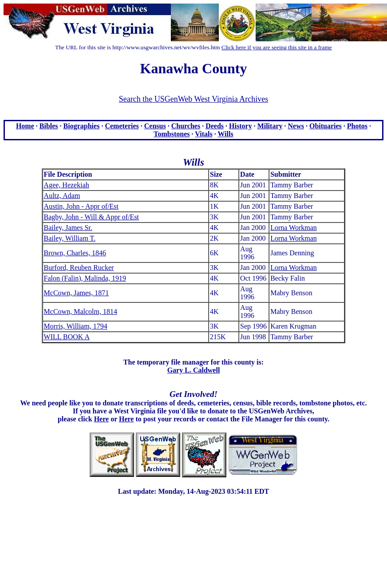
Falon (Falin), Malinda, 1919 (85, 278)
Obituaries (325, 126)
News (296, 126)
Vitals (203, 134)
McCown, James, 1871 (76, 293)
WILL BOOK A (67, 337)
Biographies (81, 126)
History (240, 126)
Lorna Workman (293, 227)
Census (155, 126)
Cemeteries (121, 126)
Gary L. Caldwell (193, 370)
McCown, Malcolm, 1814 (80, 311)
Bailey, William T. (70, 238)
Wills (225, 134)
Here (101, 419)
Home (25, 126)
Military (270, 126)
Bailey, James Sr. (68, 227)
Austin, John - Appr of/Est (81, 206)
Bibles (48, 126)
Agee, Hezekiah (66, 185)
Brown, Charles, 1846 (75, 253)
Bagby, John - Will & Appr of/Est (91, 217)
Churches (186, 126)
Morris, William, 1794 (75, 326)
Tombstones (172, 134)
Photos (357, 126)
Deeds (214, 126)
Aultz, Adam (62, 195)
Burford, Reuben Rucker (79, 267)
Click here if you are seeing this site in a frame (276, 47)
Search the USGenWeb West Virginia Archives (193, 99)
